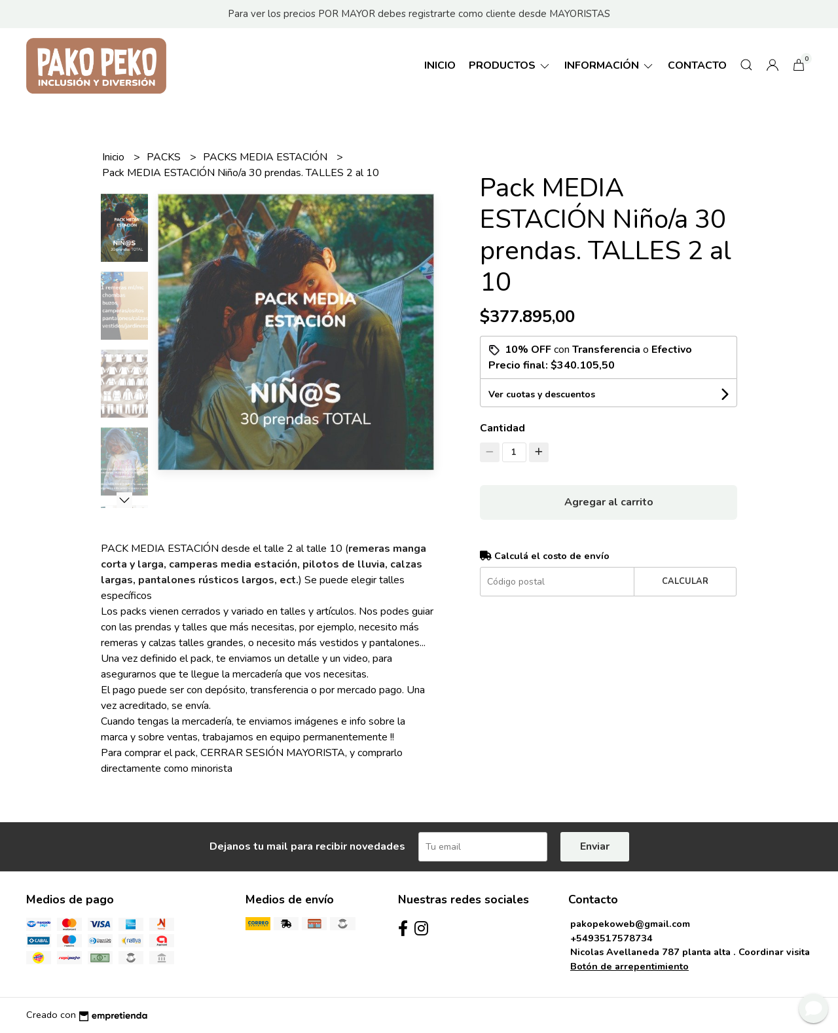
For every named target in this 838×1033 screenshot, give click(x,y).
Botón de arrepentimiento (629, 966)
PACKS (165, 157)
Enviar (595, 846)
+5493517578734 (611, 938)
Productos (510, 65)
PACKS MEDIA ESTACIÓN (266, 157)
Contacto (697, 65)
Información (609, 65)
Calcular (685, 581)
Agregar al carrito (608, 502)
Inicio (440, 65)
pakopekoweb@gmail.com (630, 923)
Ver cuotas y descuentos (541, 394)
